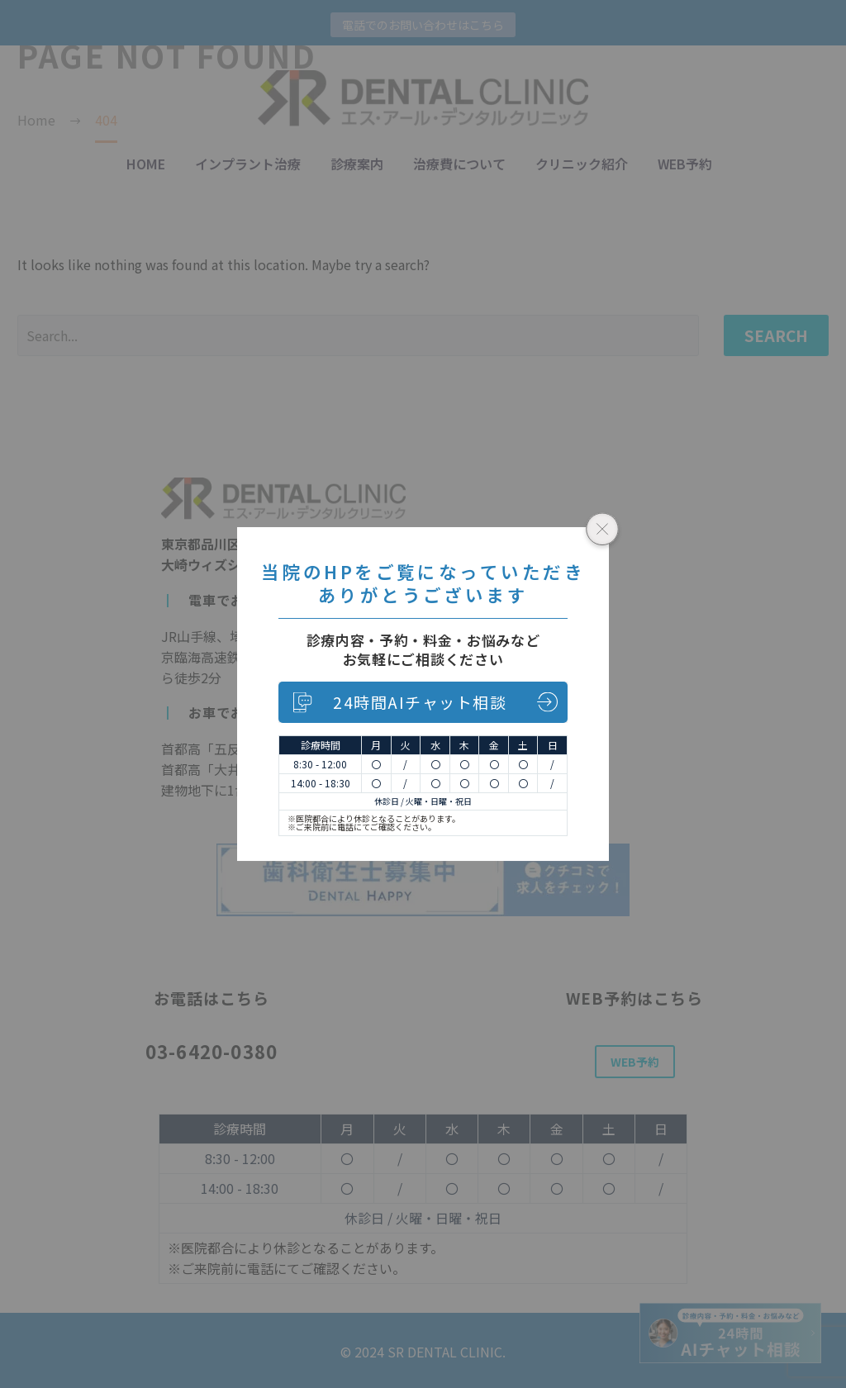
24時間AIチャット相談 (419, 702)
